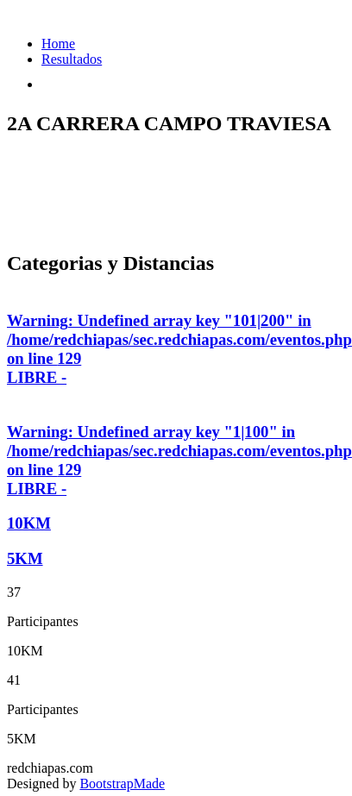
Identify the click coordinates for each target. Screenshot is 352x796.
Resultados (71, 59)
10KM (29, 523)
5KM (25, 558)
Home (58, 43)
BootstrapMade (122, 783)
